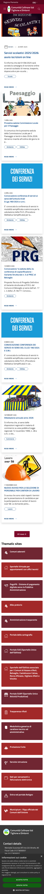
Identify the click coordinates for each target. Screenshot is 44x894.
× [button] (41, 856)
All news (22, 534)
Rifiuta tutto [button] (22, 885)
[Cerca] (39, 9)
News (10, 47)
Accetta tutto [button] (22, 880)
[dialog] (22, 874)
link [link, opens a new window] (9, 875)
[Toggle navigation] (4, 8)
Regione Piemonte (11, 2)
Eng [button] (35, 2)
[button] (22, 890)
